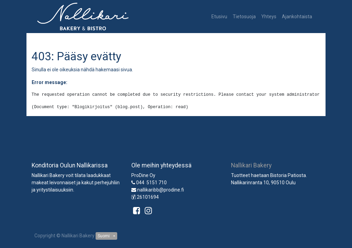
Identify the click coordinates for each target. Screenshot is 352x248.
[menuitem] (219, 16)
